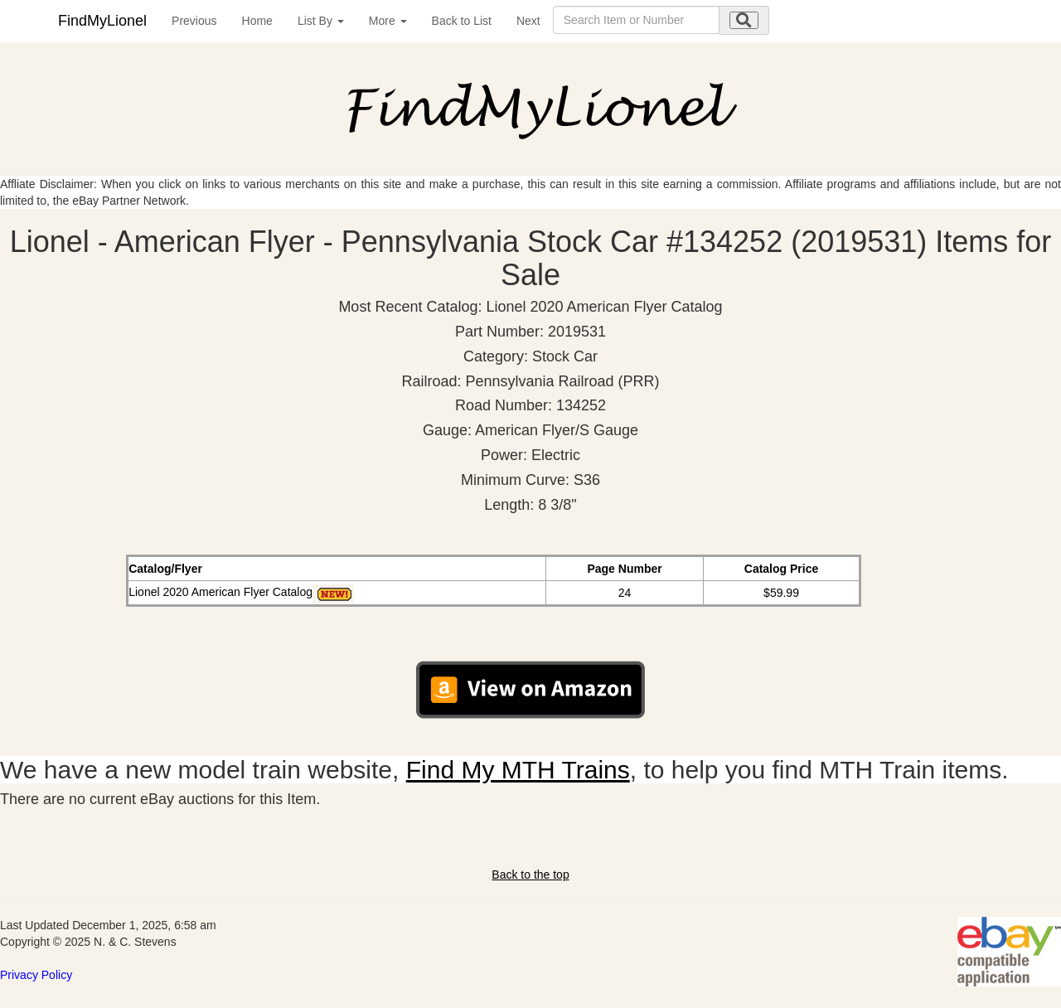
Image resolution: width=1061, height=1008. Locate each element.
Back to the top (530, 874)
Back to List (462, 20)
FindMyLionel (102, 20)
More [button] (388, 20)
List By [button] (321, 20)
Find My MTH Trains (518, 769)
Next (528, 20)
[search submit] (743, 20)
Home (257, 20)
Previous (194, 20)
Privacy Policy (36, 974)
